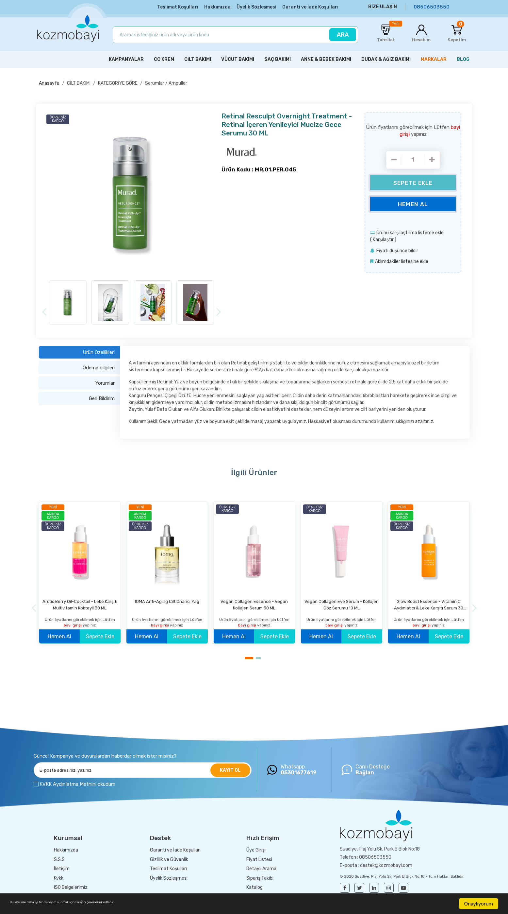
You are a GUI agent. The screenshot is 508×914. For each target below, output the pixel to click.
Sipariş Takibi (259, 876)
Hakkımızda (217, 7)
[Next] (218, 310)
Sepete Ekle (413, 181)
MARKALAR (434, 58)
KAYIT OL (230, 768)
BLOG (463, 58)
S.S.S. (60, 858)
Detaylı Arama (261, 867)
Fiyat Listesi (259, 858)
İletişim (62, 867)
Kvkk (58, 876)
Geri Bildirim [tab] (102, 397)
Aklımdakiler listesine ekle (401, 260)
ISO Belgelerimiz (71, 886)
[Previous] (44, 310)
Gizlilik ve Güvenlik (169, 858)
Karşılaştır (383, 238)
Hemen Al (413, 202)
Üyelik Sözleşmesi (256, 7)
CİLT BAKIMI (78, 82)
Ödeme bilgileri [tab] (99, 366)
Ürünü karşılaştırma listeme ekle (410, 231)
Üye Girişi (256, 849)
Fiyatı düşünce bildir (397, 249)
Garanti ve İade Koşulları (310, 7)
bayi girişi (73, 623)
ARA (343, 34)
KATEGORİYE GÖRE (118, 82)
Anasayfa (49, 82)
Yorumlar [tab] (105, 381)
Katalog (254, 886)
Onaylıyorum (478, 903)
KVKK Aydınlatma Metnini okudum (77, 782)
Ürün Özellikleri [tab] (99, 351)
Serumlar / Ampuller (166, 82)
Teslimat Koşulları (177, 7)
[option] (132, 192)
